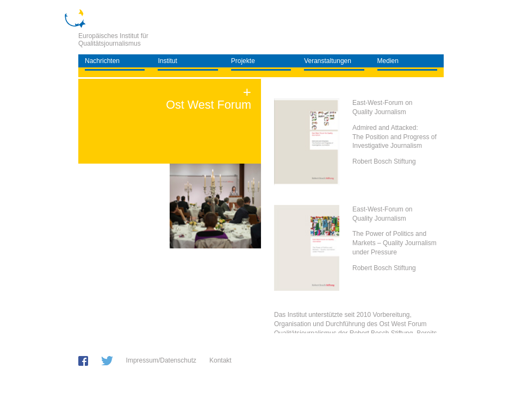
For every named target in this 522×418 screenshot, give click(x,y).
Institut (167, 61)
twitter (107, 360)
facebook (83, 361)
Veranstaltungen (327, 61)
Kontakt (220, 360)
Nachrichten (102, 61)
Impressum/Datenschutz (161, 360)
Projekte (243, 61)
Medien (388, 61)
